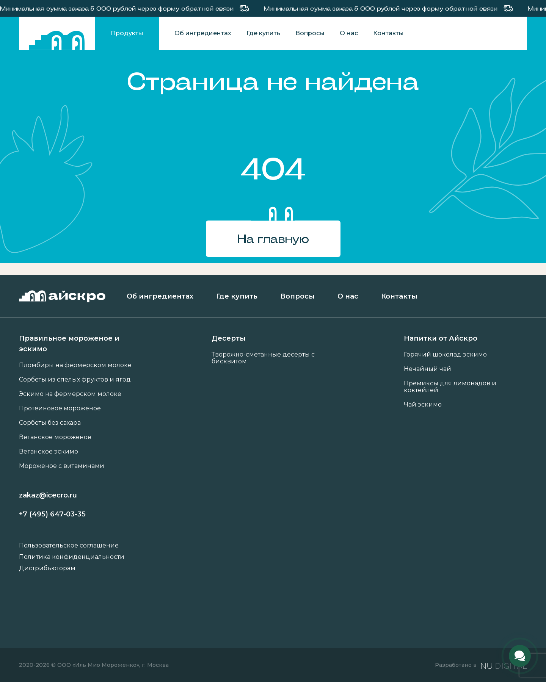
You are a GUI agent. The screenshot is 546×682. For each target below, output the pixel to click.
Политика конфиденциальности (71, 557)
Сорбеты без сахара (50, 422)
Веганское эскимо (48, 451)
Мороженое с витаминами (61, 466)
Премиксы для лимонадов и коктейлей (450, 387)
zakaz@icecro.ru (48, 495)
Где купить (263, 33)
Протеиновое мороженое (60, 408)
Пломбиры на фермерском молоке (75, 365)
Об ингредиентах (202, 33)
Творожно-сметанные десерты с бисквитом (263, 358)
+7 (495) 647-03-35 (52, 514)
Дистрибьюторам (47, 568)
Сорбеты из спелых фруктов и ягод (75, 379)
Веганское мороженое (55, 437)
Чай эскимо (423, 404)
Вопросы (310, 33)
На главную (273, 238)
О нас (349, 33)
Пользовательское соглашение (69, 545)
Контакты (388, 33)
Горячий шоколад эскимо (445, 354)
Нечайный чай (427, 369)
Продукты (127, 33)
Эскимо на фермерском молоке (70, 394)
